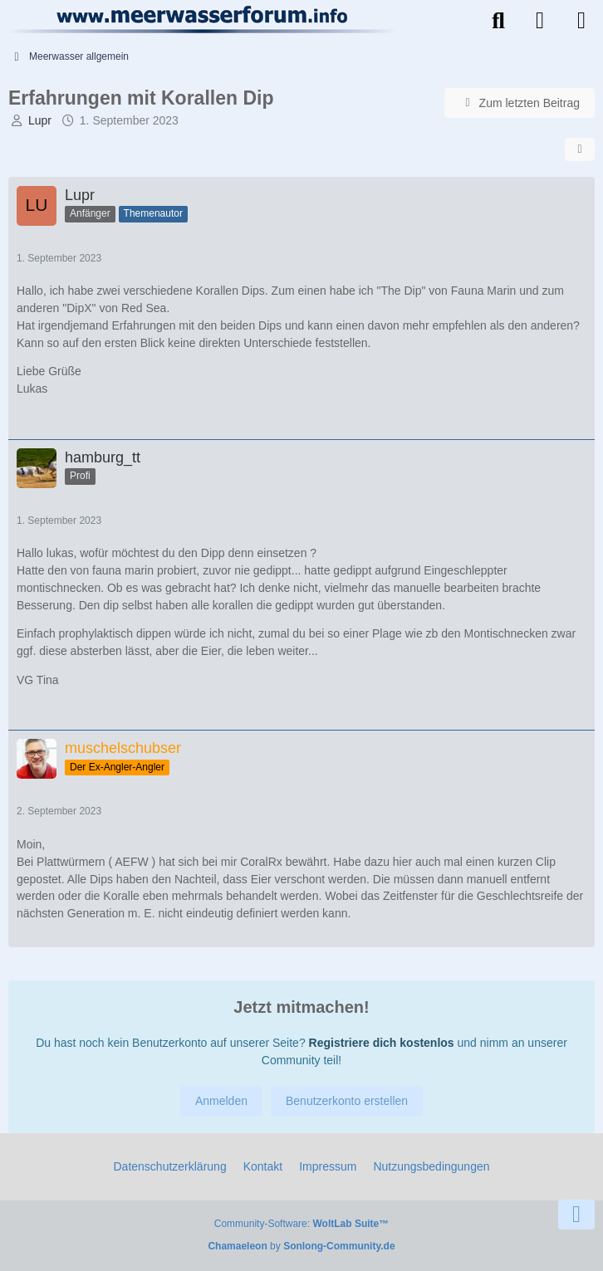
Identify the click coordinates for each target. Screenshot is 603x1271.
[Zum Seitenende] (576, 1214)
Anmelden (221, 1100)
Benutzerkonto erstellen (347, 1100)
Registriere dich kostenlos (381, 1042)
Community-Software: (301, 1223)
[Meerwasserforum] (203, 19)
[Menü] (581, 20)
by (301, 1246)
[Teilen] (580, 149)
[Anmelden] (539, 21)
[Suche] (498, 20)
